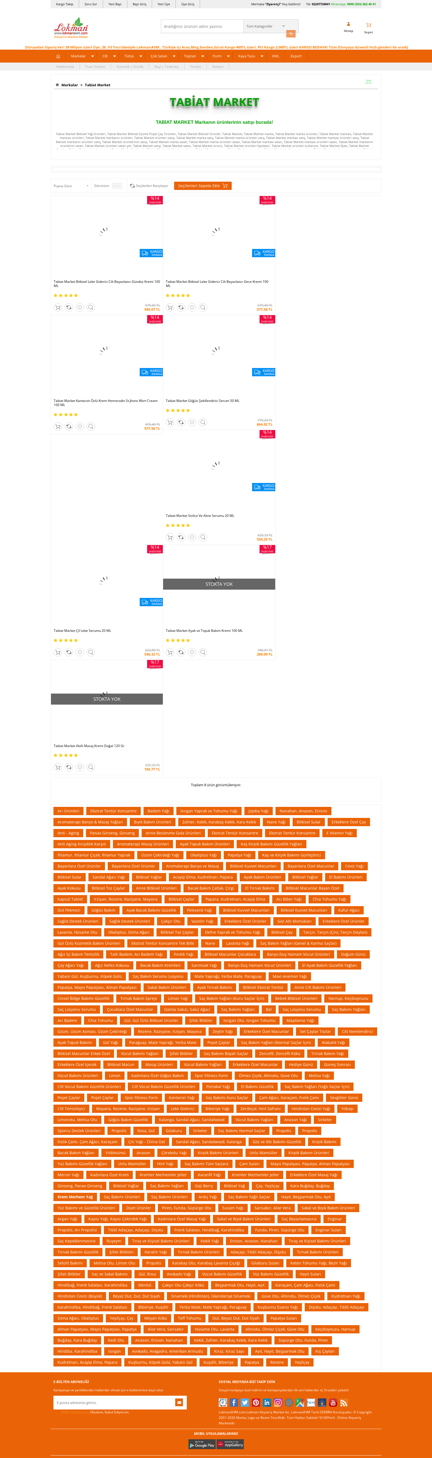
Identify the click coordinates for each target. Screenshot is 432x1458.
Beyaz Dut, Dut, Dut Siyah (136, 1001)
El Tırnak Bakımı (260, 593)
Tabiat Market (96, 83)
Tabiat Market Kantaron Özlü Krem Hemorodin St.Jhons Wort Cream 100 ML (254, 261)
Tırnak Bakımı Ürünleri (199, 957)
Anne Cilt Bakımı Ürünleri (318, 693)
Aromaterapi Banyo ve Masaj (192, 571)
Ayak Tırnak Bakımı (214, 693)
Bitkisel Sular (309, 527)
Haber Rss (226, 1295)
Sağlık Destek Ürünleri (78, 626)
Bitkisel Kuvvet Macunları (253, 571)
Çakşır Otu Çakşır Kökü (183, 990)
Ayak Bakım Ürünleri (262, 582)
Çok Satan (159, 54)
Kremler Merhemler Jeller (163, 880)
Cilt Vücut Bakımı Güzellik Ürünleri (89, 792)
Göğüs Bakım (103, 615)
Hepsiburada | (263, 1174)
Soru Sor (91, 4)
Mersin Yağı (68, 880)
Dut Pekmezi (69, 615)
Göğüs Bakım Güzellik (128, 825)
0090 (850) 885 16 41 (345, 1253)
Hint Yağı (165, 869)
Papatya (252, 1067)
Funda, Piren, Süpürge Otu (279, 935)
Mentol (144, 990)
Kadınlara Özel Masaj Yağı (182, 924)
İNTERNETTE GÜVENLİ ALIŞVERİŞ (216, 1376)
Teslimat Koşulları (122, 1238)
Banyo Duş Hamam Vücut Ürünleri (298, 659)
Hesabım (281, 1262)
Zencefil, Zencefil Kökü (279, 759)
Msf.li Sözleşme (121, 1262)
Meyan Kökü (155, 1023)
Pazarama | (287, 1174)
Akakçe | (253, 1179)
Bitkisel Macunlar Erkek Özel (84, 759)
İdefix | (267, 1179)
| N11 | (141, 1174)
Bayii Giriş (281, 1254)
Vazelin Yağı (202, 626)
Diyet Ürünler (138, 913)
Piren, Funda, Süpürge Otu (186, 913)
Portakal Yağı (218, 792)
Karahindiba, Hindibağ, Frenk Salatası (92, 1012)
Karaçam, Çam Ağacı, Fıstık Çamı (305, 990)
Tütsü (129, 54)
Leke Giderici (183, 814)
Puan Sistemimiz (176, 1254)
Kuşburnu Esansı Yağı (278, 1012)
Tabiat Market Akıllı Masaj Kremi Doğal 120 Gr (254, 448)
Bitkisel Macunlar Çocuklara (230, 659)
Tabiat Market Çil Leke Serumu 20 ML (82, 448)
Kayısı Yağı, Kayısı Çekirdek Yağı (117, 924)
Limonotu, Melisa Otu (77, 825)
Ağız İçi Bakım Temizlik (78, 659)
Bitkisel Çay (281, 637)
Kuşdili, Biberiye (219, 1067)
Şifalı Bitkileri (121, 957)
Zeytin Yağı (223, 737)
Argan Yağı (67, 924)
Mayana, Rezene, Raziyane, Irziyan (128, 814)
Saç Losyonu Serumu (77, 715)
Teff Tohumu (189, 1023)
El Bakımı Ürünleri (346, 582)
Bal (269, 715)
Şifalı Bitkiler (200, 726)
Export (296, 54)
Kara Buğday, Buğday (310, 891)
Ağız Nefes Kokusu (112, 670)
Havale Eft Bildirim (123, 1279)
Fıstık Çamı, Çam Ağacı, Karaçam (87, 847)
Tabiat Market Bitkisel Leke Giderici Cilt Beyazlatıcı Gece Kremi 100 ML (166, 261)
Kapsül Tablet (70, 604)
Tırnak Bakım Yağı (327, 759)
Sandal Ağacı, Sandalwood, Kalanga (209, 847)
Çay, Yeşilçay (267, 891)
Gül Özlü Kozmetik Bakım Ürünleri (89, 648)
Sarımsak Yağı (204, 670)
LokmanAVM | (160, 1174)
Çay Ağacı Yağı (71, 670)
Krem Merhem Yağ (75, 902)
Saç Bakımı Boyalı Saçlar (226, 759)
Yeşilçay (302, 1067)
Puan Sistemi (95, 65)
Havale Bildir (283, 1271)
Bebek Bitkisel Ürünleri (296, 704)
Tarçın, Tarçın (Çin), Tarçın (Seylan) (335, 637)
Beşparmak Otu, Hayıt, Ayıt (239, 990)
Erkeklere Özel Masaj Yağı (313, 880)
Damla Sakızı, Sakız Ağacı (187, 715)
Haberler (60, 1287)
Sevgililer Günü (344, 803)
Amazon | (221, 1174)
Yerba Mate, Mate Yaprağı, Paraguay (213, 1012)
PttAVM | (204, 1174)
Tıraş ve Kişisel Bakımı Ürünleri (161, 946)
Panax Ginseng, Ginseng (112, 538)
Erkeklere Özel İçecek (77, 770)
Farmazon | (217, 1179)
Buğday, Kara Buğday (77, 1045)
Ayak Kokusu (69, 593)
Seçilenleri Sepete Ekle (203, 184)
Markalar (78, 54)
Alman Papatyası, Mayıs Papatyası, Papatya (97, 1034)
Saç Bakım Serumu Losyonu (158, 681)
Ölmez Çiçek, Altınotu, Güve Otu (268, 781)
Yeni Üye (164, 4)
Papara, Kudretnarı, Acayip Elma (235, 604)
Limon (114, 781)
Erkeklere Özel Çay (349, 527)
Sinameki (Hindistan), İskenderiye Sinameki (210, 1001)
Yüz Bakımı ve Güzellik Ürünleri (86, 913)
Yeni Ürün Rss (229, 1304)
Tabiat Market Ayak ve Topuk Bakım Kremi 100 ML (172, 449)
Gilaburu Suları (265, 968)
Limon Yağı (178, 704)
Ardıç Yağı (208, 902)
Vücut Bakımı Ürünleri (78, 781)
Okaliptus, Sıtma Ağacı (129, 637)
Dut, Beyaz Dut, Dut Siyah (236, 1023)
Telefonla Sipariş (66, 1279)
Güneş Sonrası (337, 770)
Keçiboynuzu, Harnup (335, 1034)
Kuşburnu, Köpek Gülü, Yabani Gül (160, 1067)
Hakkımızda (65, 65)
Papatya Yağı (239, 560)
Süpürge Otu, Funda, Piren (303, 1045)
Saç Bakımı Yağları (238, 715)
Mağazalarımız (64, 1271)
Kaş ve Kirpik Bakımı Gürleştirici (291, 560)
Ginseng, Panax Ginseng (80, 891)
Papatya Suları (284, 1023)
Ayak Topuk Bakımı (75, 748)
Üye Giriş (187, 4)
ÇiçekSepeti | (184, 1174)
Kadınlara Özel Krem (109, 880)
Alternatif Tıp (229, 1279)
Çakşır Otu (170, 626)
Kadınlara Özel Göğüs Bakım (157, 781)
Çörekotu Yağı (174, 858)
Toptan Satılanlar (177, 1262)
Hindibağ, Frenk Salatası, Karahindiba (92, 990)
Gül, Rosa (147, 979)
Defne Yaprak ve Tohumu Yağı (232, 637)
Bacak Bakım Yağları (76, 858)
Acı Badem (67, 726)
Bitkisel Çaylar (182, 604)
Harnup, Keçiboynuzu (348, 704)
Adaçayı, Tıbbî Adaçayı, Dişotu (258, 957)
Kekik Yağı (210, 946)
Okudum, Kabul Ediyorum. (91, 1118)
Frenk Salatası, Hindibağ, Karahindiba (209, 935)
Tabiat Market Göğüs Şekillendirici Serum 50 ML (338, 260)
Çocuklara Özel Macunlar (130, 715)
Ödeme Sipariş (120, 1221)
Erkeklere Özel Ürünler (245, 626)
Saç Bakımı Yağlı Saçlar (249, 902)
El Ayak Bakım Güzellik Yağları (329, 670)
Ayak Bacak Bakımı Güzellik (151, 615)
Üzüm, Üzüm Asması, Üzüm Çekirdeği (92, 737)
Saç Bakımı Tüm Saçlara (206, 869)
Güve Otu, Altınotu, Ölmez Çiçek (290, 1001)
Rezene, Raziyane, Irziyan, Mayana (170, 737)
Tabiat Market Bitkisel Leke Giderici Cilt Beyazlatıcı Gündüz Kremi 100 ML (84, 261)
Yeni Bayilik (282, 1246)
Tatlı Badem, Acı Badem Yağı (136, 659)
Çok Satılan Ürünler (178, 1271)
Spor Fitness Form (211, 781)
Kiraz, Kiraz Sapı (229, 1056)
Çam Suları (249, 869)
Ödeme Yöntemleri (123, 1229)
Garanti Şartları (120, 1254)
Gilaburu (174, 836)
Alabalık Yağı (333, 748)
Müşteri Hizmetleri (123, 1287)
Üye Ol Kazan (174, 1221)
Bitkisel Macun (120, 770)
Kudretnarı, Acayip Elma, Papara (87, 1067)
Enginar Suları (328, 935)
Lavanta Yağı (237, 648)
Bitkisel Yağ (234, 891)
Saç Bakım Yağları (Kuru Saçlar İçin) (231, 704)
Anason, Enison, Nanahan (159, 1045)
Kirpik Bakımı (324, 847)
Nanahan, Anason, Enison (303, 516)
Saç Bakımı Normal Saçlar (241, 836)
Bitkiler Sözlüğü (230, 1271)
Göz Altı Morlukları (294, 626)
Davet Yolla (172, 1279)
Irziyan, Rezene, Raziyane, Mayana (126, 604)
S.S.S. (57, 1221)
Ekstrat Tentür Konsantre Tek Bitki (162, 648)
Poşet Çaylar (218, 748)
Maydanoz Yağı (300, 726)
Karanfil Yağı (209, 880)
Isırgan (114, 1056)
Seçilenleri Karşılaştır (152, 184)
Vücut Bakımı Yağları (140, 759)
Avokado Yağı (179, 979)
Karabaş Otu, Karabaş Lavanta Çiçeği (206, 968)
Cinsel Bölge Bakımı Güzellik (83, 704)
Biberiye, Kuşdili (153, 1012)
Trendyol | (240, 1174)
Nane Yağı (276, 527)
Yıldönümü (116, 858)
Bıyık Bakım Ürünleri (152, 527)
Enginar (335, 924)
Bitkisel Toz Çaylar (108, 593)
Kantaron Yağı (182, 803)
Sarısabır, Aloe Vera (273, 913)
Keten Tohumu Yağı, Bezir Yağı (318, 968)
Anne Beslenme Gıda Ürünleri (173, 538)
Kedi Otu (116, 1045)
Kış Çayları (325, 1056)
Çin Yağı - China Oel (146, 847)
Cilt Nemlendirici (357, 737)
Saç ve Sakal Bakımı (110, 979)
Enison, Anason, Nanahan (254, 946)
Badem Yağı (158, 516)
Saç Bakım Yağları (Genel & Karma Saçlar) (298, 648)
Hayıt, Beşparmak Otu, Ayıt (306, 902)
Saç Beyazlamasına (299, 924)
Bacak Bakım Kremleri (160, 670)
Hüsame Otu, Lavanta (214, 1034)
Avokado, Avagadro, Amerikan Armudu (167, 1056)
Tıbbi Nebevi (228, 1229)
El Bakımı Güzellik (257, 792)
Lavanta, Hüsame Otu (77, 637)
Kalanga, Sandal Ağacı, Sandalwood (192, 825)
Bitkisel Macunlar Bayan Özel (312, 593)
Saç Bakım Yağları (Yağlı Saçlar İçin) (317, 792)
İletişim (217, 65)
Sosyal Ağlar (62, 1295)
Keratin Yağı (156, 957)
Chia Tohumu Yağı (329, 604)
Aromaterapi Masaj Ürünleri (143, 549)
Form (217, 54)
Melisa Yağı (319, 781)
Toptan (190, 54)
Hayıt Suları (310, 979)
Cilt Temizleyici (71, 814)
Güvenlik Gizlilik (121, 1271)
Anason (143, 858)
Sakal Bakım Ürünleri (167, 693)
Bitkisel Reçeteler (232, 1262)
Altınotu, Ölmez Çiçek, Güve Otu (274, 1034)
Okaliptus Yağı (203, 560)
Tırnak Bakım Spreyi (138, 704)
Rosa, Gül (146, 836)
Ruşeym (114, 946)
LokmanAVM (216, 1445)
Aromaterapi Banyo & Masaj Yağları (90, 527)
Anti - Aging (68, 538)
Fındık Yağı (184, 659)
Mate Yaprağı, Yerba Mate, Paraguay (228, 681)
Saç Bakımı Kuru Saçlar (227, 803)
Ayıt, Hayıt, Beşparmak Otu (279, 1056)
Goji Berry (204, 891)
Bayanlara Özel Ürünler (79, 571)
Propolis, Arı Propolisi (77, 935)
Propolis (119, 836)
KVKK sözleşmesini (75, 1117)
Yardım (195, 65)
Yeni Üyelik (282, 1221)
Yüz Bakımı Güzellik (271, 979)
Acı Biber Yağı (289, 604)
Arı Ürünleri (68, 516)
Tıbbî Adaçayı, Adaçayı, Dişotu (135, 935)
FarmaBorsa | (193, 1179)
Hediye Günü (301, 770)
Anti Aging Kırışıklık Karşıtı (82, 549)
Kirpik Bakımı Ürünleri (218, 858)
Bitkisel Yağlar (149, 582)
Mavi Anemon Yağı (290, 681)
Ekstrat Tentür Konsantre (113, 516)
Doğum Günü (353, 659)
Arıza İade (281, 1279)
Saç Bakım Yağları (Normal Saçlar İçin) (276, 748)
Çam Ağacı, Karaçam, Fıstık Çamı (289, 803)
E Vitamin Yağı (339, 538)
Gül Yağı (110, 748)
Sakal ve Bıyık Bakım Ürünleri (328, 913)
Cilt (105, 54)
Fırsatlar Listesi (175, 1238)
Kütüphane (227, 1221)
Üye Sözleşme (285, 1229)
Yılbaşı (347, 814)
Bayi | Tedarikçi (167, 65)
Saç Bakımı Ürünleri (122, 902)
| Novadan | (169, 1179)
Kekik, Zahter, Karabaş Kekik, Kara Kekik (231, 1045)
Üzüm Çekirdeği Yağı (160, 560)
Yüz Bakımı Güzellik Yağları (82, 869)
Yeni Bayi (115, 4)
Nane (210, 648)
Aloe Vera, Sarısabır (166, 1034)
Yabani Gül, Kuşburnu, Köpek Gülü (90, 681)
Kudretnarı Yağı (345, 1001)
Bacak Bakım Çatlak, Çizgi (211, 593)
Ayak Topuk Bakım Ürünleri (205, 549)
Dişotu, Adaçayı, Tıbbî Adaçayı (336, 1012)
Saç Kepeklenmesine (77, 946)
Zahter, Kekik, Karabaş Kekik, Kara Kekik (219, 527)
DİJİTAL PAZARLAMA (216, 1395)
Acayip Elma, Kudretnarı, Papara (203, 582)
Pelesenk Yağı (199, 615)
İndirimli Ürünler (176, 1229)
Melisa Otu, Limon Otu (114, 968)
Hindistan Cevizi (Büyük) (80, 1001)
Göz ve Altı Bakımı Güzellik (277, 847)
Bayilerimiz (62, 1262)
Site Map (225, 1287)
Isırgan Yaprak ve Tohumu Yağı (208, 516)
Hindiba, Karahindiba (77, 1056)
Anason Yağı (295, 825)
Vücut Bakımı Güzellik (222, 979)
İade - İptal (117, 1246)
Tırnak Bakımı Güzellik (78, 957)
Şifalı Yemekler (230, 1254)
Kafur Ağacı (349, 615)
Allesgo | (236, 1179)
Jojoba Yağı (259, 516)
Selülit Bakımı (70, 968)
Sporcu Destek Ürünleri (79, 836)
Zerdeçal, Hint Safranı (261, 814)
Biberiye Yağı (217, 814)
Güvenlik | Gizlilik (130, 65)
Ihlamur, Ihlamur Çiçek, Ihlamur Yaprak (94, 560)
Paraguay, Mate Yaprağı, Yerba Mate (162, 748)
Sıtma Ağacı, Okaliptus (78, 1023)
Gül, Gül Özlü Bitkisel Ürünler (151, 726)
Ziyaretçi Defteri (65, 1304)
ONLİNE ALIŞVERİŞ (216, 1357)
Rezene (277, 1067)
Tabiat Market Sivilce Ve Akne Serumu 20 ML (335, 354)
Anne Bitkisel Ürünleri (156, 593)
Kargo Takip (64, 4)
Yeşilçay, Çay (121, 1023)
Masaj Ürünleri (159, 770)
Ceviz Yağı (354, 571)
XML (275, 54)
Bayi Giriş (139, 4)
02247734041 (321, 4)
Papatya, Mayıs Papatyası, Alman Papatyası (97, 693)
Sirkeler (325, 825)
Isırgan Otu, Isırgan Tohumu (249, 726)
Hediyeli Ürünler (176, 1246)
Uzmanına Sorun (66, 1246)
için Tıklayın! (349, 1233)
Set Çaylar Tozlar (315, 737)
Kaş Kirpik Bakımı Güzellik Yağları (271, 549)
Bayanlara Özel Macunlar (311, 571)
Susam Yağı (233, 913)
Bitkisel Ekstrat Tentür (263, 693)
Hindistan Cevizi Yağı (311, 814)
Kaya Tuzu (246, 54)
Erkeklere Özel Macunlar (266, 737)
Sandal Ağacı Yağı (109, 582)
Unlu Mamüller (263, 858)
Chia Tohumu (100, 726)
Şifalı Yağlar (228, 1246)
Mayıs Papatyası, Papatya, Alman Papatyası (310, 869)
